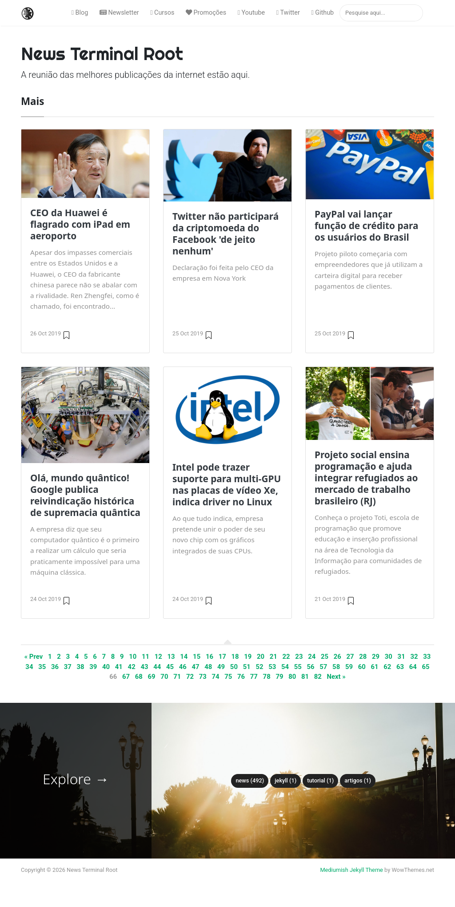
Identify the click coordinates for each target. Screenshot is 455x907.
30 (388, 657)
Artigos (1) (357, 780)
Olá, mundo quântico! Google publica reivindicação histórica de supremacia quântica (85, 495)
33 (427, 657)
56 (311, 667)
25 (324, 657)
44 (157, 667)
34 (29, 667)
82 (318, 677)
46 (183, 667)
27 (350, 657)
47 (196, 667)
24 (311, 657)
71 (177, 677)
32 (414, 657)
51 (247, 667)
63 (400, 667)
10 (132, 657)
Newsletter (119, 12)
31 (401, 657)
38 (80, 667)
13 (171, 657)
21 (273, 657)
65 (426, 667)
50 (234, 667)
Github (322, 12)
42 (132, 667)
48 (208, 667)
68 (139, 677)
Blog (80, 12)
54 (285, 667)
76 (241, 677)
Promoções (206, 12)
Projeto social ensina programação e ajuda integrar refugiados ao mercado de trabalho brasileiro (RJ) (366, 477)
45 (170, 667)
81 (305, 677)
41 (119, 667)
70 (164, 677)
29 (375, 657)
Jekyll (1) (285, 780)
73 (203, 677)
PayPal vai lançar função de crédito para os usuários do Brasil (366, 225)
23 (299, 657)
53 (272, 667)
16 (209, 657)
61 (374, 667)
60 (362, 667)
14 (184, 657)
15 (196, 657)
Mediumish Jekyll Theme (351, 870)
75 (228, 677)
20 (260, 657)
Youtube (251, 12)
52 (259, 667)
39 (93, 667)
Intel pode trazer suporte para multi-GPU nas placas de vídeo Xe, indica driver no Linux (226, 484)
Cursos (162, 12)
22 (286, 657)
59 (349, 667)
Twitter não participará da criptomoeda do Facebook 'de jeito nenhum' (225, 233)
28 (363, 657)
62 (387, 667)
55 (298, 667)
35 (42, 667)
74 (215, 677)
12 (158, 657)
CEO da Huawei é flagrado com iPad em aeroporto (80, 224)
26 (337, 657)
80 (292, 677)
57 (323, 667)
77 (254, 677)
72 (190, 677)
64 (413, 667)
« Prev (33, 657)
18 (235, 657)
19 (247, 657)
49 (221, 667)
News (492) (249, 780)
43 (144, 667)
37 (68, 667)
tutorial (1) (320, 780)
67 (126, 677)
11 (145, 657)
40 (106, 667)
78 (267, 677)
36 (55, 667)
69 (152, 677)
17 (222, 657)
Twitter (288, 12)
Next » (336, 677)
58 (336, 667)
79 (279, 677)
